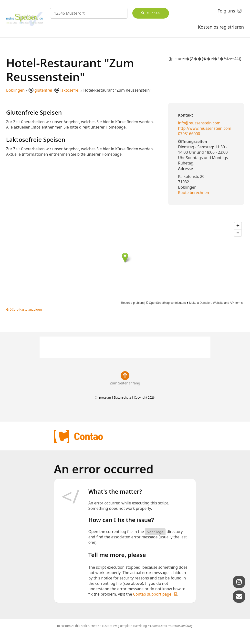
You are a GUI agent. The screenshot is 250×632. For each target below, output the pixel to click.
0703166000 (189, 133)
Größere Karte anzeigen (24, 309)
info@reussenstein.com (199, 123)
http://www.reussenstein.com (204, 128)
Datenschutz (122, 397)
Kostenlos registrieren (221, 27)
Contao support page (152, 594)
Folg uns (226, 11)
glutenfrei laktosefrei (54, 90)
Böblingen (15, 90)
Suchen (153, 13)
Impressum (103, 397)
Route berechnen (193, 192)
